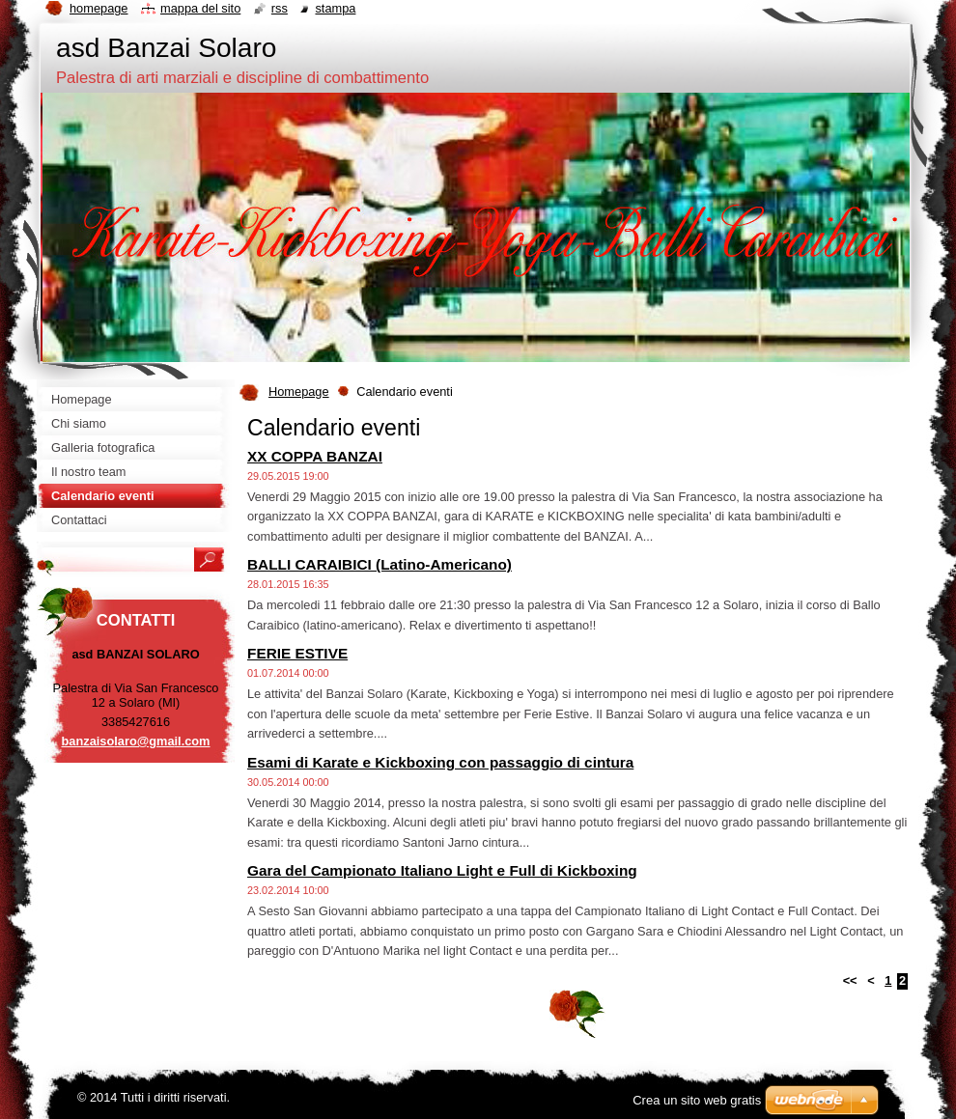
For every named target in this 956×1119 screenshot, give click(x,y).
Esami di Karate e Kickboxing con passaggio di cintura (440, 762)
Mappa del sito (200, 8)
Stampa (335, 8)
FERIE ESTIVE (297, 653)
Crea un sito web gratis (697, 1100)
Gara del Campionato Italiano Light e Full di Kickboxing (442, 870)
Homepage (298, 391)
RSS (279, 8)
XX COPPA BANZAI (314, 456)
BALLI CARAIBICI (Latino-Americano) (379, 564)
